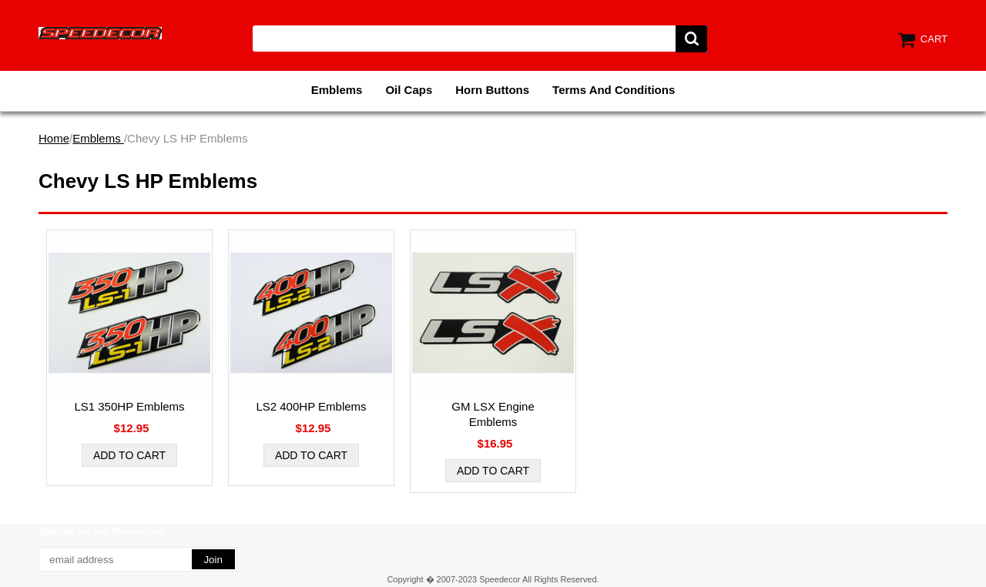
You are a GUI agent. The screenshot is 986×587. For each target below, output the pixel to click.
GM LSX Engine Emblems (493, 414)
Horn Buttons (492, 89)
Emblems (337, 89)
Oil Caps (408, 89)
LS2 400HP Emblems (311, 406)
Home (54, 138)
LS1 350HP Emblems (129, 406)
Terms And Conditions (613, 89)
